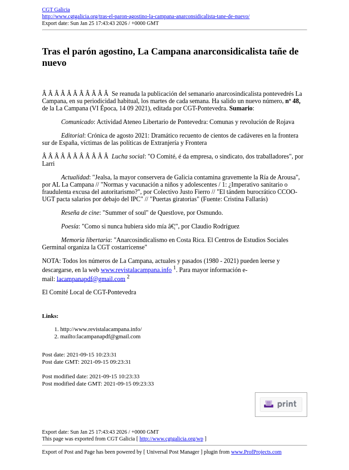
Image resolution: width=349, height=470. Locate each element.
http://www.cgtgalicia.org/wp (171, 438)
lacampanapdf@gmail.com (91, 278)
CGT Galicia (56, 9)
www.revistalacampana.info (136, 270)
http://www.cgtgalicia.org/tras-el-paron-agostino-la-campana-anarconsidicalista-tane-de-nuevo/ (146, 16)
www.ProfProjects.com (256, 452)
